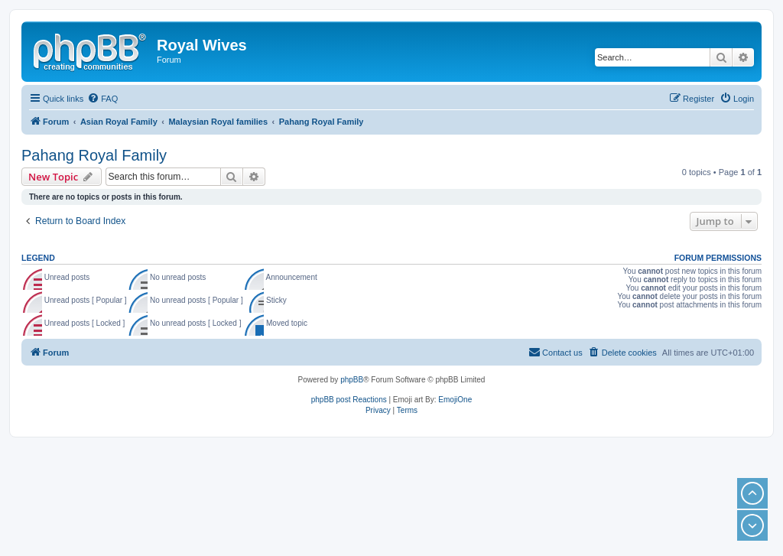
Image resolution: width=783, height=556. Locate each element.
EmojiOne (455, 399)
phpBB (351, 380)
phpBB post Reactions (349, 399)
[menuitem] (102, 98)
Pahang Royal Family (94, 155)
